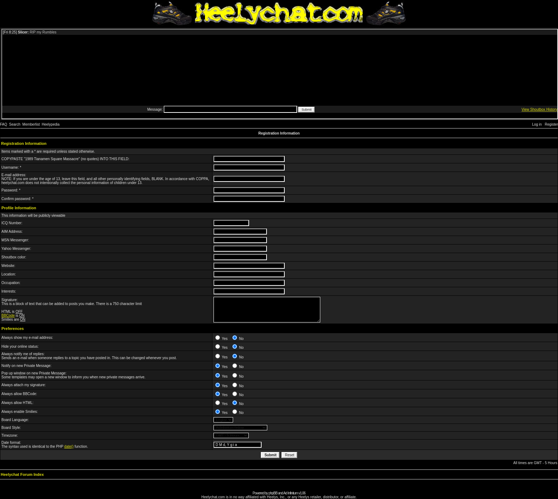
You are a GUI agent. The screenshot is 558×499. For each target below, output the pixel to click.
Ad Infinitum (290, 493)
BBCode (8, 315)
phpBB (272, 493)
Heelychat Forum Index (22, 474)
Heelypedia (50, 124)
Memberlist (31, 124)
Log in (537, 124)
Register (551, 124)
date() (69, 446)
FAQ (3, 124)
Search (15, 124)
